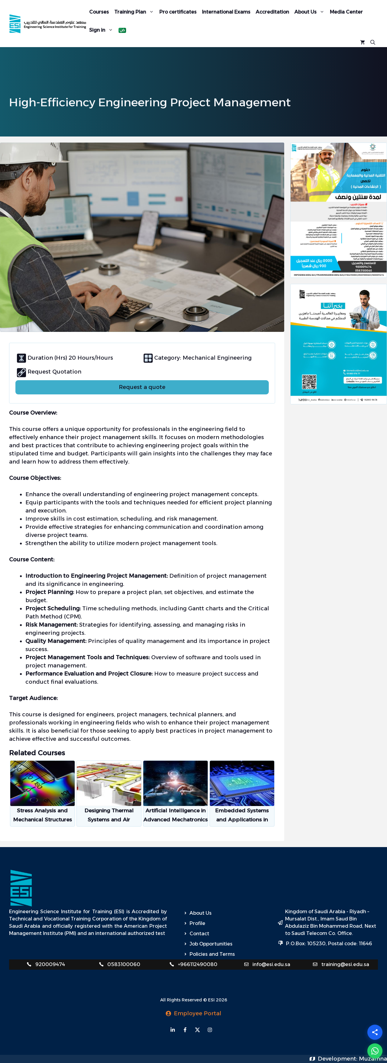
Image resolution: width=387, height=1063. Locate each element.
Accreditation (272, 12)
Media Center (346, 12)
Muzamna (373, 1058)
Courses (99, 12)
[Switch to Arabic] (122, 30)
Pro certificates (178, 12)
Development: (338, 1058)
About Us (310, 12)
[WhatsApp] (374, 1050)
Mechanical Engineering (216, 358)
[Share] (374, 1032)
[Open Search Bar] (373, 41)
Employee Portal (197, 1013)
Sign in (102, 30)
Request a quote (142, 387)
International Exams (226, 12)
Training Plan (135, 12)
